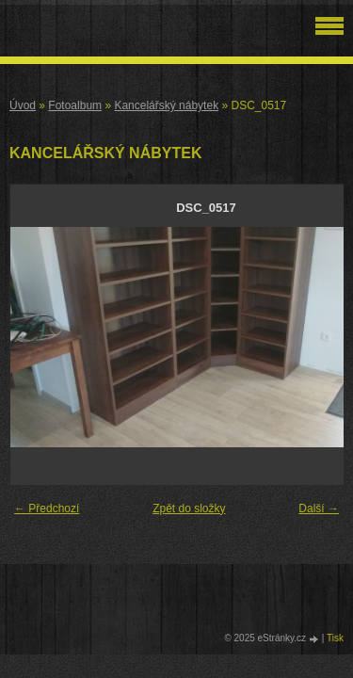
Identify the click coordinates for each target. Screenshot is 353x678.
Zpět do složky (188, 508)
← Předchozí (46, 508)
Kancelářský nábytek (166, 105)
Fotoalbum (75, 105)
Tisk (335, 638)
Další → (318, 508)
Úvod (22, 105)
